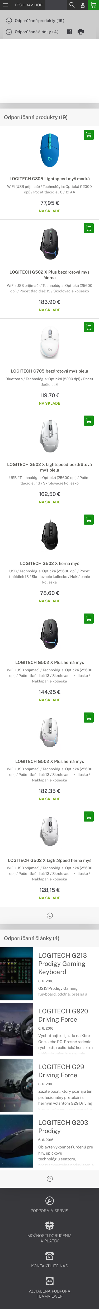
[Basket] (93, 5)
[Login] (82, 5)
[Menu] (5, 5)
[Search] (72, 5)
